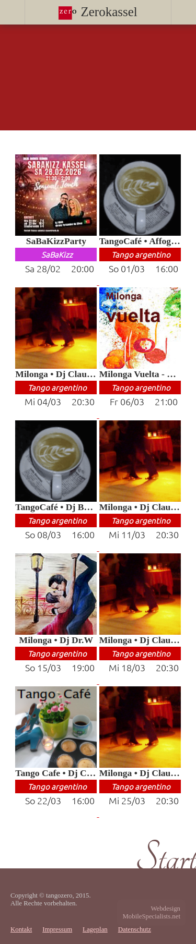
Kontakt (21, 929)
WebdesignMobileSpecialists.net (151, 912)
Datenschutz (134, 929)
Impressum (57, 929)
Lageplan (95, 929)
